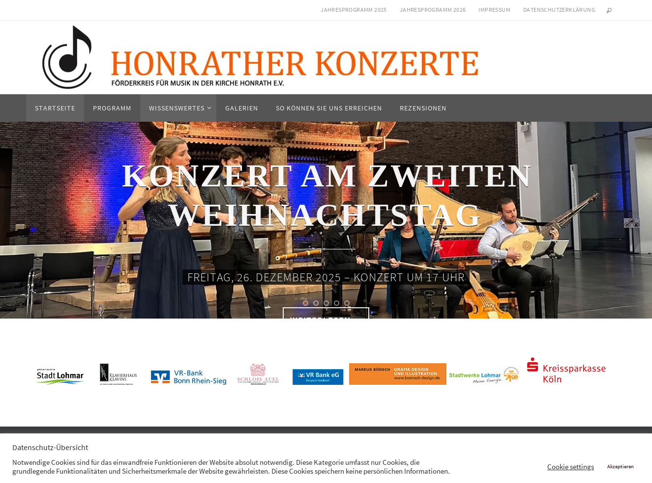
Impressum (494, 9)
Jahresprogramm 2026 (433, 9)
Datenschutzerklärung (559, 9)
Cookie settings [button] (570, 466)
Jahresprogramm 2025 (354, 9)
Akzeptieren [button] (620, 466)
